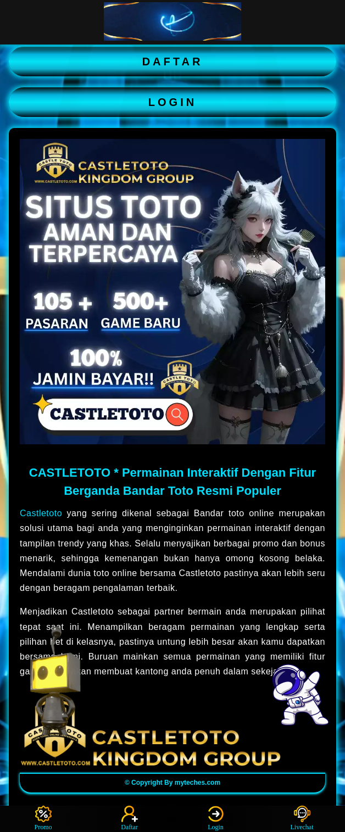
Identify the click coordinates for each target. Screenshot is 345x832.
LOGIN (172, 102)
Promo (43, 818)
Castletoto (41, 513)
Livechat (302, 818)
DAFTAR (172, 61)
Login (216, 818)
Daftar (129, 818)
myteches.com (197, 782)
